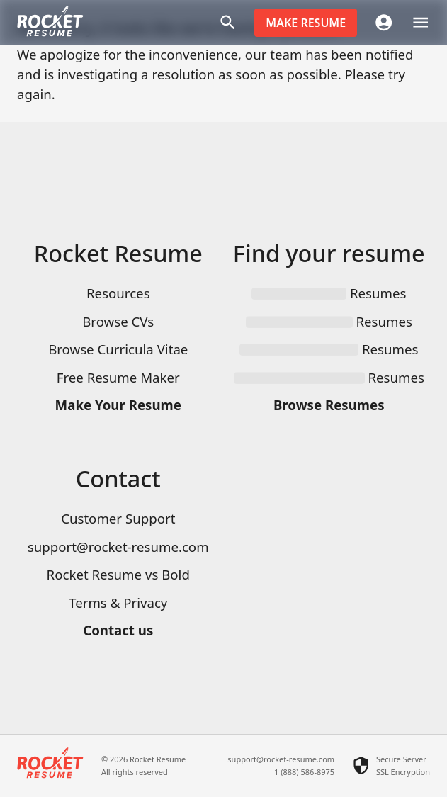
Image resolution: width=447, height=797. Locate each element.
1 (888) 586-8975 (304, 772)
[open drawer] (420, 22)
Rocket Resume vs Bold (118, 574)
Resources (118, 293)
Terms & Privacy (118, 602)
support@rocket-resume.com (118, 546)
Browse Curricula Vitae (118, 349)
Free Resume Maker (118, 377)
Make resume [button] (305, 23)
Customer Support (118, 518)
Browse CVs (118, 321)
